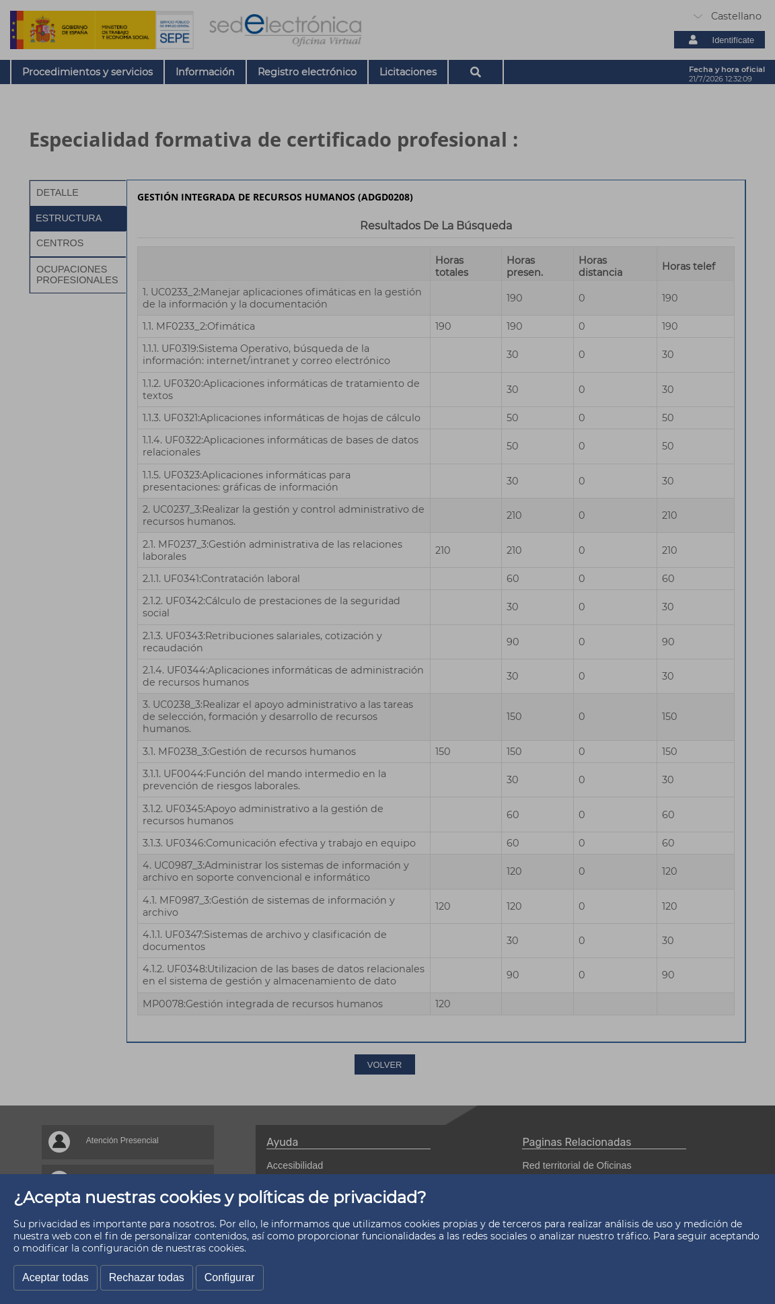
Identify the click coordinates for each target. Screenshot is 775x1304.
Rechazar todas (146, 1277)
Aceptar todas (55, 1277)
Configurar (230, 1277)
